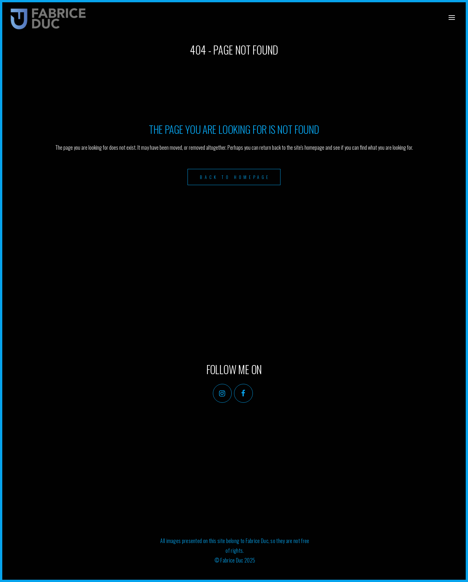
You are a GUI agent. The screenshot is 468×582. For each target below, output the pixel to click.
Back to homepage (235, 177)
